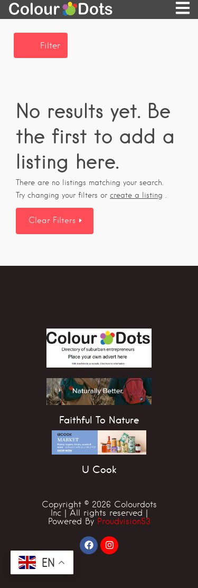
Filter (50, 46)
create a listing (136, 195)
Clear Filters (53, 220)
